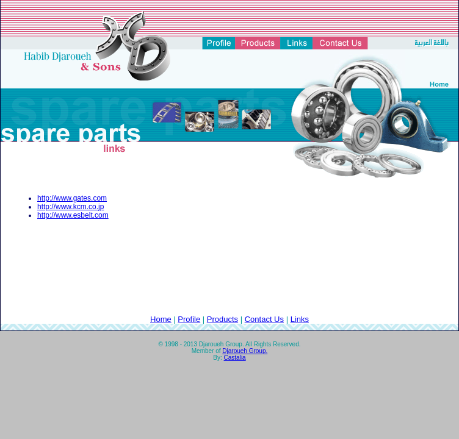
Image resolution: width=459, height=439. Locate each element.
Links (300, 319)
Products (222, 319)
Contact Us (264, 319)
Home (161, 319)
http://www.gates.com (72, 198)
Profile (189, 319)
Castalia (235, 357)
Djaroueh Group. (244, 351)
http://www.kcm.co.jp (70, 206)
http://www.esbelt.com (73, 215)
